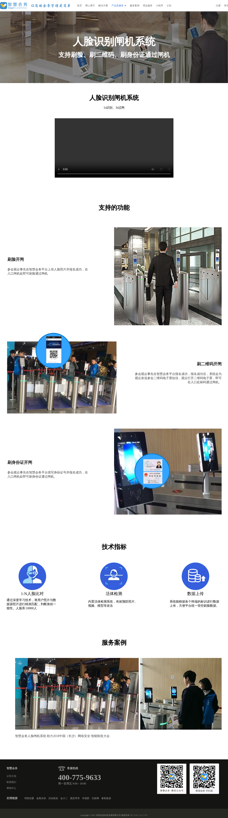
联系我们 (11, 782)
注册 (218, 5)
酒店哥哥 (75, 798)
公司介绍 (11, 776)
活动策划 (53, 798)
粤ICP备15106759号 (139, 815)
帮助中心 (11, 788)
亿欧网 (95, 798)
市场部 (85, 798)
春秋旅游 (106, 798)
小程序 (159, 5)
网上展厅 (90, 5)
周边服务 (147, 5)
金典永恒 (41, 798)
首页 (79, 5)
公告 (169, 5)
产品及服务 (119, 5)
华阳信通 (29, 798)
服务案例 (134, 5)
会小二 (64, 798)
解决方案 (103, 5)
